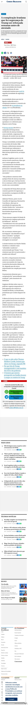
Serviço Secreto (8, 128)
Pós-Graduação (18, 656)
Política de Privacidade (6, 671)
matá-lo (21, 91)
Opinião (2, 658)
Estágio (16, 638)
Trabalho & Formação (19, 635)
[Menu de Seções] (2, 1)
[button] (18, 695)
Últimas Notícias (18, 643)
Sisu (15, 651)
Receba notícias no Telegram (16, 397)
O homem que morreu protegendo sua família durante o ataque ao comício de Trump (15, 375)
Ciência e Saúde (4, 655)
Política (2, 637)
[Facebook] (5, 53)
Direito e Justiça (4, 652)
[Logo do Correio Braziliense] (14, 2)
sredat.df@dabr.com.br (16, 408)
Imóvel (17, 678)
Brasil (2, 639)
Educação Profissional (19, 653)
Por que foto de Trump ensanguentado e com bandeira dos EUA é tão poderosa (15, 368)
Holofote (3, 660)
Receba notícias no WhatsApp (16, 392)
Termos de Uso (4, 674)
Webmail (3, 679)
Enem (16, 640)
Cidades (3, 634)
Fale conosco (17, 659)
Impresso (4, 703)
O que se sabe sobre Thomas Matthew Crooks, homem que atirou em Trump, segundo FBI (14, 361)
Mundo (7, 39)
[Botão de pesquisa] (26, 1)
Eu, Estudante (19, 628)
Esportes (3, 650)
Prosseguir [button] (11, 699)
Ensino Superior (18, 632)
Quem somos (4, 668)
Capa (2, 631)
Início (2, 39)
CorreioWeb (5, 678)
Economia (3, 642)
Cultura (16, 645)
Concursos (18, 661)
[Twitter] (8, 53)
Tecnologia (3, 663)
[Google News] (11, 53)
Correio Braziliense (5, 629)
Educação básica (18, 630)
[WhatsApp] (2, 53)
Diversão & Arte (4, 647)
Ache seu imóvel (18, 679)
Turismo (3, 666)
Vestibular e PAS (18, 648)
